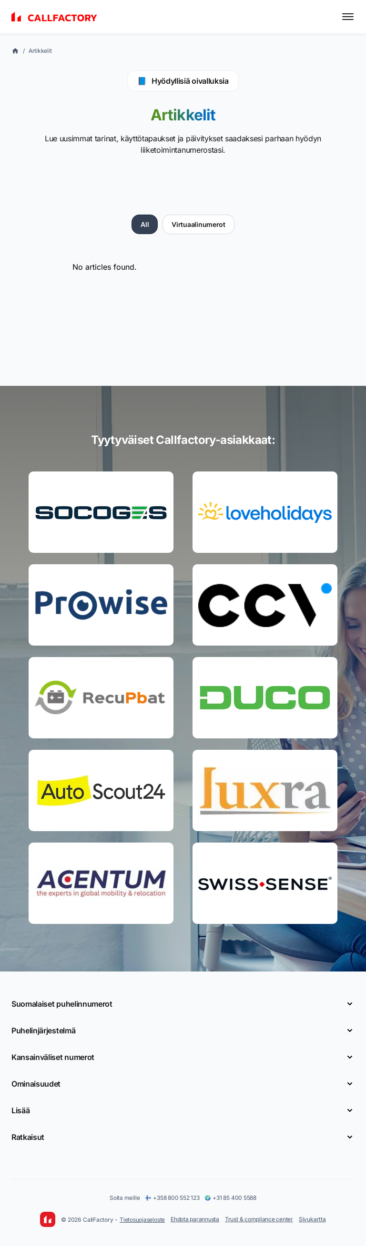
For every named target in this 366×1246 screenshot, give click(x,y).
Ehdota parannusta (195, 1219)
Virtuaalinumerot (198, 224)
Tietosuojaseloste (142, 1219)
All (145, 224)
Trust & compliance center (259, 1219)
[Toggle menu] (348, 16)
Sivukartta (312, 1219)
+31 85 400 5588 (230, 1197)
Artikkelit (40, 50)
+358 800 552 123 (172, 1197)
